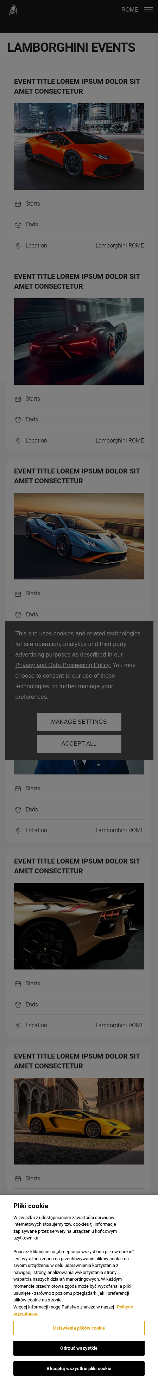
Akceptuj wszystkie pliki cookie (78, 1372)
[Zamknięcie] (146, 1210)
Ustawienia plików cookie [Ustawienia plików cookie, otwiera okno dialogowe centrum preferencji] (79, 1332)
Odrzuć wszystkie (78, 1352)
